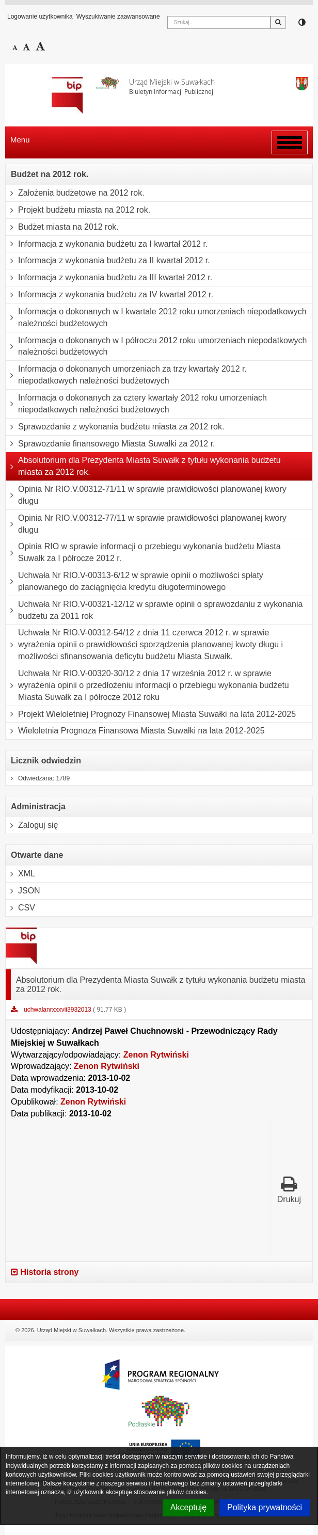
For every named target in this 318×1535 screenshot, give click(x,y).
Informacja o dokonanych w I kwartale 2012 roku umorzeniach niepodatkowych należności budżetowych (156, 317)
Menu (20, 139)
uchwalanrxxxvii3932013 (58, 1009)
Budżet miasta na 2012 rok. (62, 227)
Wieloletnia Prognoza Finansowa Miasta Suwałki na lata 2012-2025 (135, 731)
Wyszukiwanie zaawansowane (118, 16)
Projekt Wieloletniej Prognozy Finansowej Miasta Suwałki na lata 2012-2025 (151, 714)
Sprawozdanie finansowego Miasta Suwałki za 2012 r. (110, 444)
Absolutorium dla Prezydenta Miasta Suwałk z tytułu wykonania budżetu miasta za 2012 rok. (143, 466)
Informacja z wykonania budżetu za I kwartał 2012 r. (107, 244)
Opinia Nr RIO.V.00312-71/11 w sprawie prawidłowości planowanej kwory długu (146, 495)
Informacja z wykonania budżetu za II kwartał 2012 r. (108, 260)
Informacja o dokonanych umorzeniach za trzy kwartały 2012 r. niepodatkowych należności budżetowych (126, 375)
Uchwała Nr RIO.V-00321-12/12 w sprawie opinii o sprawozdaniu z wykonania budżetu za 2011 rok (154, 610)
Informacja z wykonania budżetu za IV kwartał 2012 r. (109, 294)
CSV (20, 908)
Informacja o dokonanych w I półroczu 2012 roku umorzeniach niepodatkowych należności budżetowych (156, 346)
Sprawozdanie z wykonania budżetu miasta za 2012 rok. (115, 427)
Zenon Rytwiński (156, 1054)
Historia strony (44, 1272)
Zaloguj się (32, 825)
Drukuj (289, 1189)
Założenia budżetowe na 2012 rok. (75, 193)
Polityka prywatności (264, 1507)
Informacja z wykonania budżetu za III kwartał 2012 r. (109, 277)
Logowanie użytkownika (40, 16)
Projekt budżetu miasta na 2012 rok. (78, 210)
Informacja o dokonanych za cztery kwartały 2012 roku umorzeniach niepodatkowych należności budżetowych (136, 404)
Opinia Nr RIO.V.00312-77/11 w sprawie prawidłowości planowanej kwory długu (146, 524)
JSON (23, 891)
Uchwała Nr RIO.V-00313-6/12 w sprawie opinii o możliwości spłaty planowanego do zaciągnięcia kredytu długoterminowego (134, 581)
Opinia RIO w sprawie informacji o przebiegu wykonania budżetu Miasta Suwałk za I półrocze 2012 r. (143, 552)
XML (20, 874)
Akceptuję (188, 1507)
